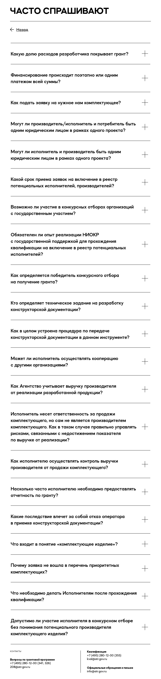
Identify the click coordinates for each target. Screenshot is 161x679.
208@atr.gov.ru (20, 666)
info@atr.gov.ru (97, 671)
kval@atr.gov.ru (97, 658)
